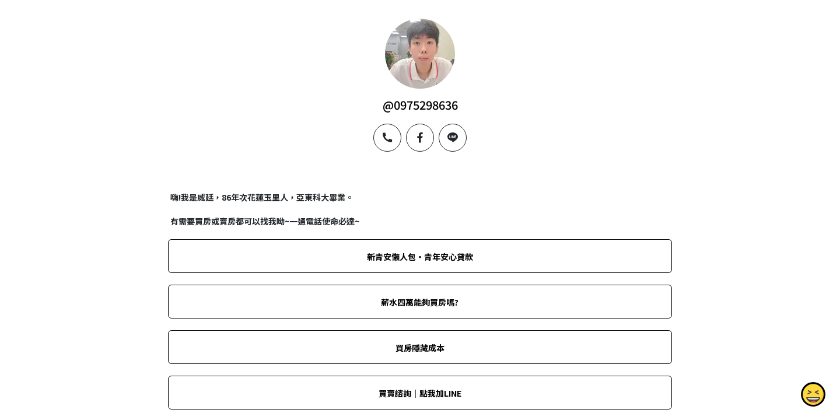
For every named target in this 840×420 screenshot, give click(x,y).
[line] (453, 138)
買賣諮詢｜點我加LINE (420, 393)
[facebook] (420, 138)
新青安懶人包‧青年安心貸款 (420, 256)
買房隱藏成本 (420, 348)
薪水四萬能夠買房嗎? (420, 302)
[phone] (387, 138)
